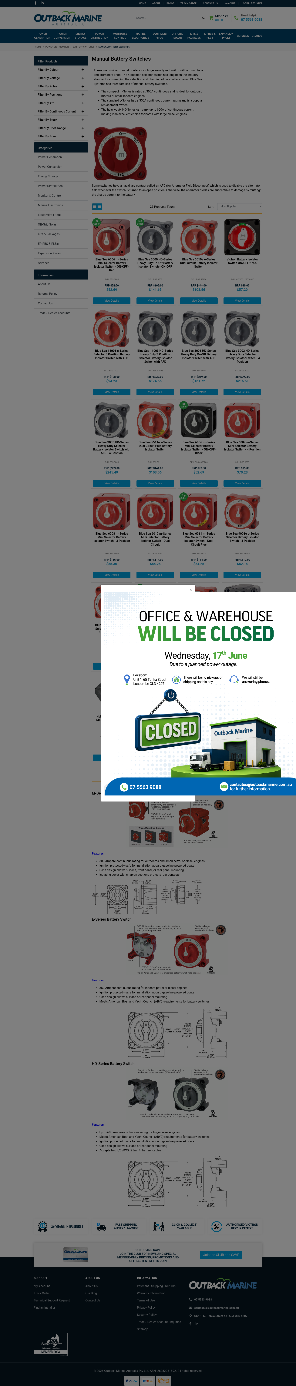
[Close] (191, 590)
